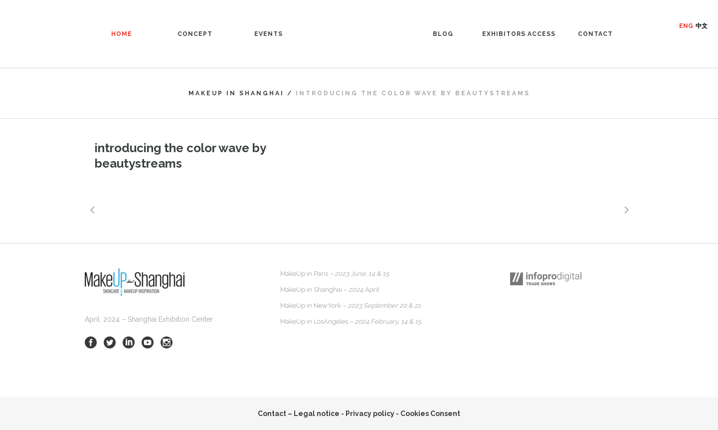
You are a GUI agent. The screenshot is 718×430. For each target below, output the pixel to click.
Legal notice (317, 414)
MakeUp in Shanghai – (329, 289)
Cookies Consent (430, 414)
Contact (272, 414)
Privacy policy (370, 414)
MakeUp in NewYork (350, 305)
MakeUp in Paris (334, 273)
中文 (702, 25)
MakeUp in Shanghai (236, 93)
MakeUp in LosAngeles (350, 321)
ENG (686, 25)
